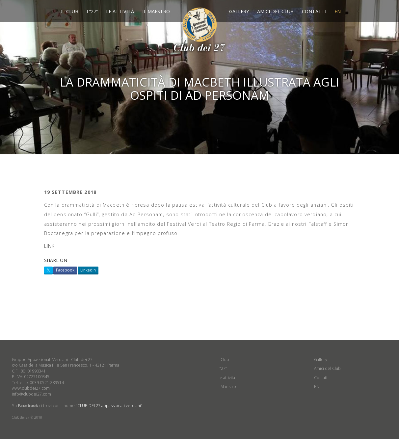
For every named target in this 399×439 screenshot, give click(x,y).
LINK (49, 246)
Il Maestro (156, 11)
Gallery (239, 11)
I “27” (92, 11)
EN (337, 11)
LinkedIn (88, 270)
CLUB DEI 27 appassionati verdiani (109, 405)
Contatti (314, 11)
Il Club (69, 11)
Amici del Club (275, 11)
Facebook (65, 270)
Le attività (120, 11)
